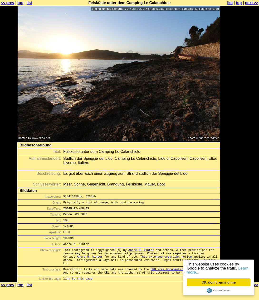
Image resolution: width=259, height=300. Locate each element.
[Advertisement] (240, 117)
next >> (251, 3)
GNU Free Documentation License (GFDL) (182, 280)
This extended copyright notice (166, 265)
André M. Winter (141, 257)
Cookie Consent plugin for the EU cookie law (218, 290)
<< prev (7, 3)
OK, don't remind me (218, 282)
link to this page (77, 291)
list (29, 3)
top (20, 3)
